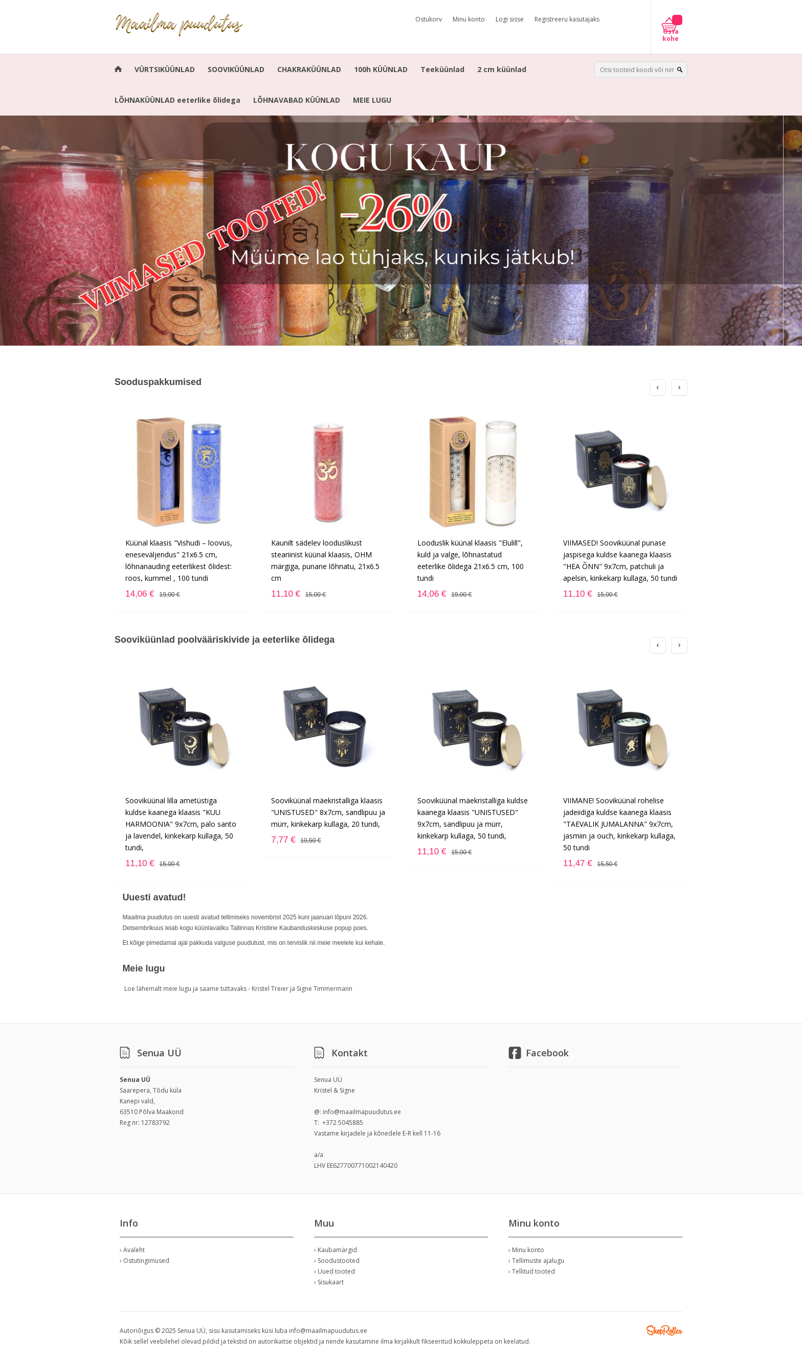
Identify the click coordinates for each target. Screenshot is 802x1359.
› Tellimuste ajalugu (536, 1260)
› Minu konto (526, 1249)
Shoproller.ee (664, 1330)
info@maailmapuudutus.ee (362, 1111)
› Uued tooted (334, 1271)
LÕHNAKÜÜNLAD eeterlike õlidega (177, 100)
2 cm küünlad (501, 69)
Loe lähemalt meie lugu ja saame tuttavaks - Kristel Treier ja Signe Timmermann (238, 988)
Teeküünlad (442, 69)
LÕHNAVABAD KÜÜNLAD (296, 100)
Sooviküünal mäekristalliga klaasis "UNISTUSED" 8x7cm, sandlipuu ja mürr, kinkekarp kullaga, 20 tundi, (328, 812)
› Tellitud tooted (531, 1271)
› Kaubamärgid (335, 1249)
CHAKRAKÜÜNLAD (309, 69)
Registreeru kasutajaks (566, 19)
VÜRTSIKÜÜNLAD (165, 69)
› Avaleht (132, 1249)
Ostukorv (428, 19)
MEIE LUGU (372, 100)
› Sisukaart (329, 1282)
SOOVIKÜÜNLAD (236, 69)
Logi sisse (510, 19)
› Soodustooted (337, 1260)
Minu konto (469, 19)
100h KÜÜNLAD (381, 69)
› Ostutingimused (144, 1260)
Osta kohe (670, 35)
